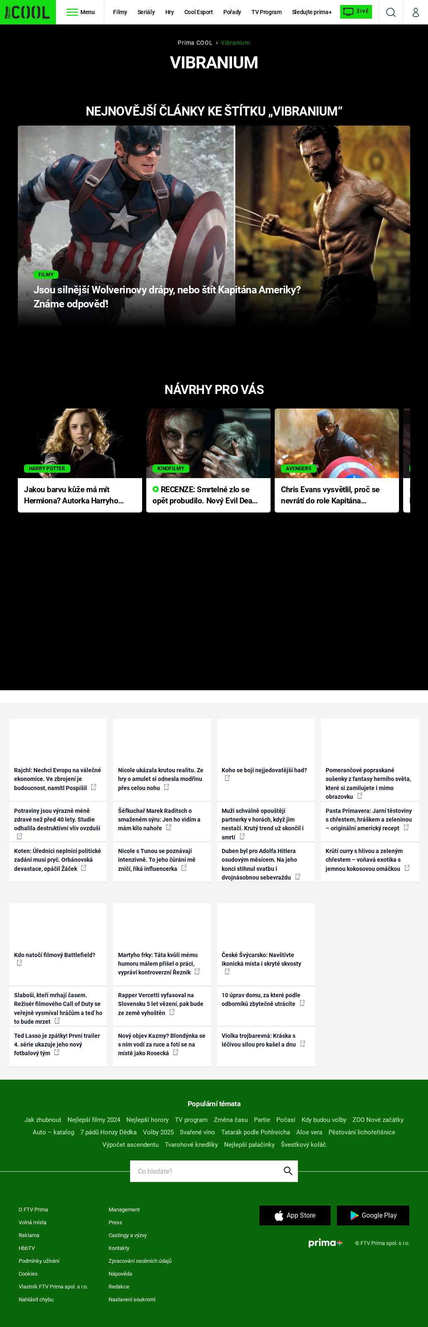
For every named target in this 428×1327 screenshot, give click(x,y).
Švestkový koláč (303, 1144)
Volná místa (32, 1222)
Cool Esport (198, 12)
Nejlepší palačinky (249, 1144)
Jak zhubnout (42, 1120)
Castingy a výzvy (128, 1235)
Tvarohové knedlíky (191, 1144)
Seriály (146, 12)
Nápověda (120, 1274)
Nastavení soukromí (132, 1299)
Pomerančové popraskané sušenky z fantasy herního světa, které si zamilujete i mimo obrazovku (368, 783)
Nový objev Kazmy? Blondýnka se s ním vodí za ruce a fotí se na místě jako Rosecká (162, 1044)
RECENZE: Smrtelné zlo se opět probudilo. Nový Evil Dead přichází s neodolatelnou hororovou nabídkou (204, 495)
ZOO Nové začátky (378, 1120)
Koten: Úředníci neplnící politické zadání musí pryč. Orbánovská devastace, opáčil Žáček (57, 860)
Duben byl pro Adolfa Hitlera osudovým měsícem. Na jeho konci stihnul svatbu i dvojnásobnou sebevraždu (261, 864)
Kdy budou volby (324, 1120)
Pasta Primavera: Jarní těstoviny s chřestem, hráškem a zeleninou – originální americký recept (369, 819)
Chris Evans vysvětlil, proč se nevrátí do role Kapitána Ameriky (330, 495)
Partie (262, 1120)
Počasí (285, 1120)
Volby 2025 (158, 1132)
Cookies (28, 1274)
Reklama (29, 1235)
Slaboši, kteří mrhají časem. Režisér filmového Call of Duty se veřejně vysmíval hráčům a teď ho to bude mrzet (58, 1008)
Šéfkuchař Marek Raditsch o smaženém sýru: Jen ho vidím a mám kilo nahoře (159, 819)
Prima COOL (195, 42)
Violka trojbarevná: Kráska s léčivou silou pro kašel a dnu (263, 1040)
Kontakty (119, 1248)
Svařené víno (197, 1132)
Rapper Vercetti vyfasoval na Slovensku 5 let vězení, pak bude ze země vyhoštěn (160, 1004)
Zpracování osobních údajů (140, 1261)
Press (115, 1222)
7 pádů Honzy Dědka (108, 1132)
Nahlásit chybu (36, 1299)
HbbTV (27, 1248)
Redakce (119, 1286)
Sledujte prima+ (312, 12)
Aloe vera (309, 1132)
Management (124, 1209)
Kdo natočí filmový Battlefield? (54, 959)
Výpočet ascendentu (130, 1144)
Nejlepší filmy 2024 (94, 1120)
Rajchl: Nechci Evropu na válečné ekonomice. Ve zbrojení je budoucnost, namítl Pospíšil (57, 779)
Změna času (231, 1120)
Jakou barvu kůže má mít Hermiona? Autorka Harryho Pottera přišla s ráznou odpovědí (71, 495)
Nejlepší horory (147, 1120)
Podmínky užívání (39, 1261)
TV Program (266, 12)
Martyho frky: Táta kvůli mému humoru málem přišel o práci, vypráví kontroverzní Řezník (159, 964)
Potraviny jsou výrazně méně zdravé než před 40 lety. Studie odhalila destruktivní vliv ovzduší (57, 823)
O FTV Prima (33, 1209)
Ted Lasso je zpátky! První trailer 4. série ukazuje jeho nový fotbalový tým (57, 1044)
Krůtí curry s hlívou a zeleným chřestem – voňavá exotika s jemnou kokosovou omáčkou (368, 860)
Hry (169, 12)
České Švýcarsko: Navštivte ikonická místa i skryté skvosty (261, 963)
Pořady (232, 12)
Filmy (120, 12)
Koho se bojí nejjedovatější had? (264, 774)
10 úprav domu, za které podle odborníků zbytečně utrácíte (263, 999)
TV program (191, 1120)
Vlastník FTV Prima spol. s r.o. (53, 1286)
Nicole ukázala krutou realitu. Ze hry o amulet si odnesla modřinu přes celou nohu (160, 779)
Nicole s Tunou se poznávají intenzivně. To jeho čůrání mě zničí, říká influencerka (157, 860)
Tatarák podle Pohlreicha (255, 1132)
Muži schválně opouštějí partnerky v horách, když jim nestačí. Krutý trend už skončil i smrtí (263, 824)
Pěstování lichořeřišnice (362, 1132)
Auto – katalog (53, 1132)
